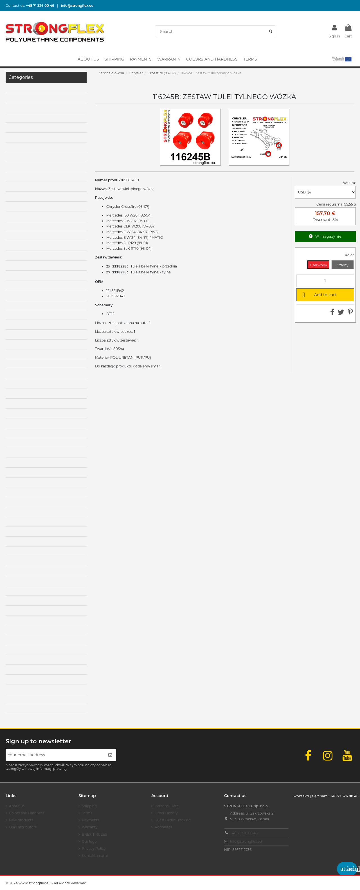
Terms (87, 813)
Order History (166, 813)
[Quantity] (325, 280)
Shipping (89, 806)
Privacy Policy (94, 848)
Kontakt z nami (95, 855)
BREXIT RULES (94, 834)
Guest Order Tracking (173, 820)
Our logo (89, 841)
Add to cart (318, 294)
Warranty (90, 827)
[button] (341, 59)
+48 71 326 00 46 (244, 833)
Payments (90, 820)
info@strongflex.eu (246, 841)
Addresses (163, 827)
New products (21, 820)
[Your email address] (55, 755)
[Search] (270, 31)
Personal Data (167, 806)
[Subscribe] (110, 755)
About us (16, 806)
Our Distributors (23, 827)
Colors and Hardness (26, 813)
